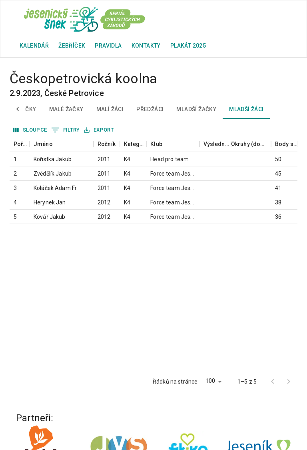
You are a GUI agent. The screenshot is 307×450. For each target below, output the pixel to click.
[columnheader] (20, 144)
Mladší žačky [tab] (196, 109)
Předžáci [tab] (150, 109)
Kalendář (34, 45)
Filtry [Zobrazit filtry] (65, 130)
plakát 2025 (188, 45)
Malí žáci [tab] (110, 109)
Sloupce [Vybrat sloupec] (30, 130)
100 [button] (210, 381)
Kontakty (146, 45)
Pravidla (108, 45)
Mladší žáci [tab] (246, 109)
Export (99, 130)
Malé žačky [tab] (66, 109)
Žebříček (71, 45)
